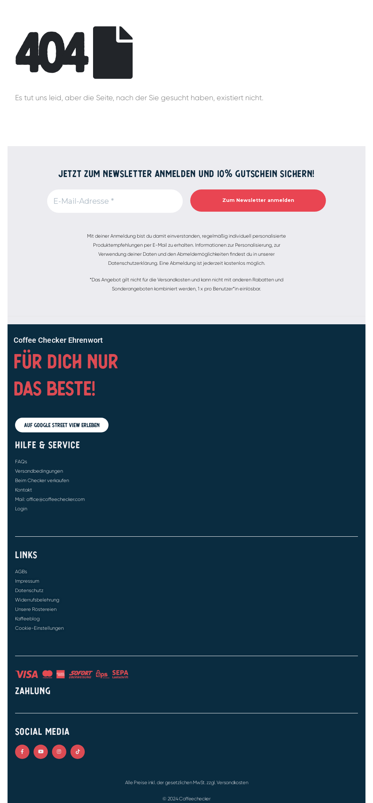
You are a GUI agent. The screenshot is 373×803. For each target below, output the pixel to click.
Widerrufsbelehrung (37, 600)
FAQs (21, 461)
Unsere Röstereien (36, 609)
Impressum (27, 581)
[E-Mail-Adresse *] (115, 201)
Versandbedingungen (39, 471)
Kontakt (23, 490)
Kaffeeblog (27, 618)
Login (21, 508)
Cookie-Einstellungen (39, 628)
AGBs (21, 571)
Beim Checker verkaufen (42, 480)
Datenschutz (29, 590)
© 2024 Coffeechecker (186, 798)
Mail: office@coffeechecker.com (50, 499)
